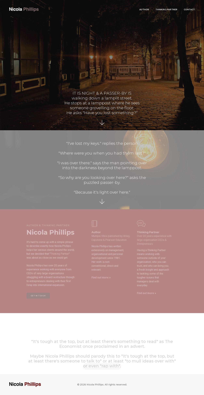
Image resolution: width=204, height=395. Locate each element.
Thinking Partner (166, 6)
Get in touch (38, 296)
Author (144, 6)
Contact (189, 6)
